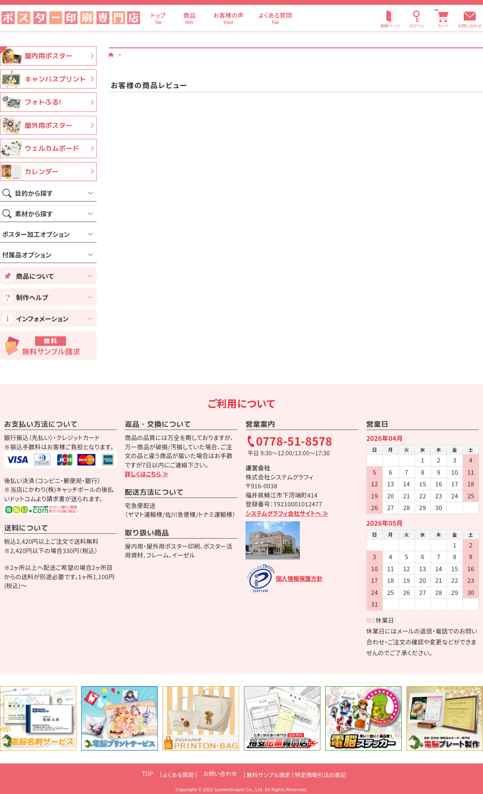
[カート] (443, 18)
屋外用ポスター (48, 125)
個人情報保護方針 (300, 578)
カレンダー (42, 171)
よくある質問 (168, 773)
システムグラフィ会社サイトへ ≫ (289, 513)
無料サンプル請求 (268, 773)
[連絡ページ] (390, 18)
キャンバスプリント (55, 79)
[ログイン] (416, 18)
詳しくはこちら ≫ (148, 473)
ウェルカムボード (52, 148)
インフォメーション (42, 318)
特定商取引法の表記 (331, 773)
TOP (132, 773)
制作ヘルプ (32, 297)
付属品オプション (27, 254)
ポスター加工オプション (36, 234)
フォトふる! (43, 102)
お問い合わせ (470, 26)
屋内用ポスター (48, 55)
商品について (35, 276)
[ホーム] (111, 54)
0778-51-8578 (294, 441)
